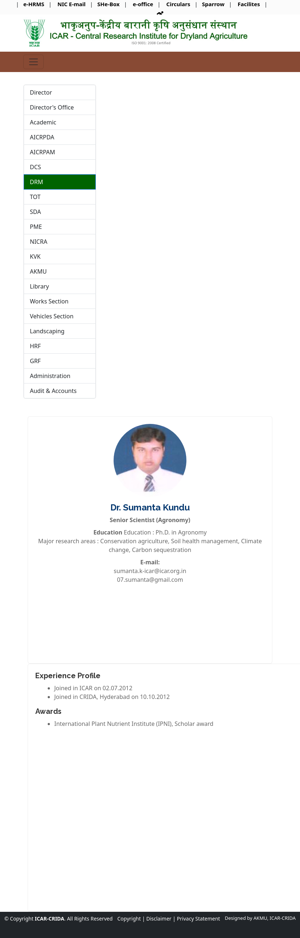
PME (36, 227)
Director (41, 92)
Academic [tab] (43, 122)
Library (39, 286)
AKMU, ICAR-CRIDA (274, 918)
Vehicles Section (52, 316)
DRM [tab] (36, 182)
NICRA (38, 242)
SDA (35, 212)
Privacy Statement (198, 918)
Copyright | (131, 918)
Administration (50, 376)
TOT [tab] (35, 197)
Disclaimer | (160, 918)
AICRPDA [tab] (42, 137)
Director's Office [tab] (52, 107)
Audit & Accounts (53, 391)
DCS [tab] (35, 167)
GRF (35, 361)
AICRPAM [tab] (42, 152)
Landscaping (47, 331)
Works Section (49, 301)
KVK (35, 257)
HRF (35, 346)
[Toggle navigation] (33, 62)
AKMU (38, 271)
